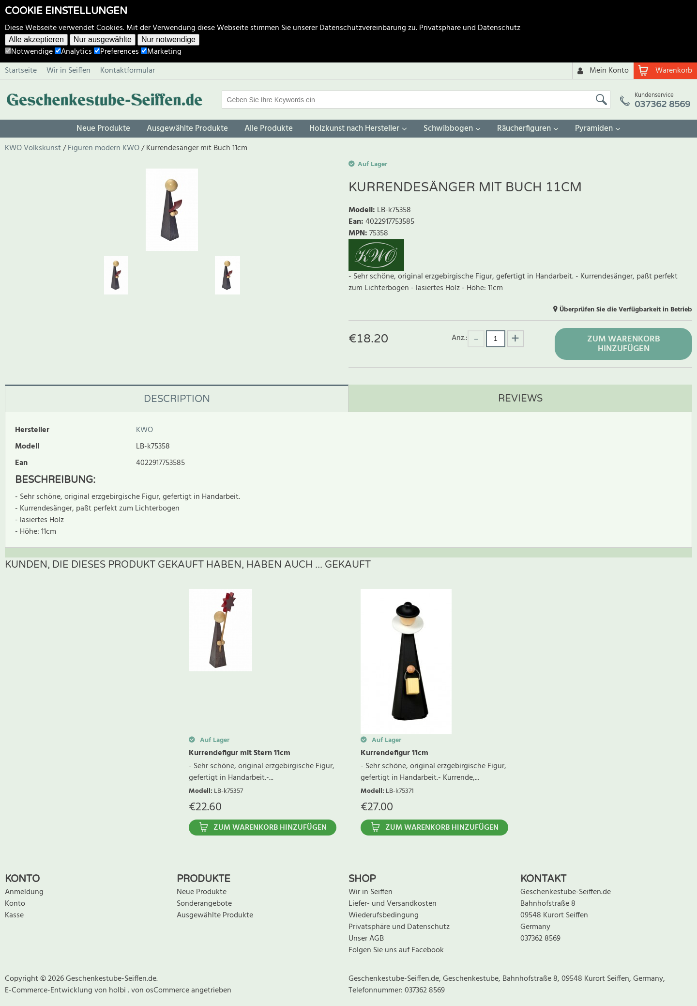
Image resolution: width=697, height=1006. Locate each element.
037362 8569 (540, 938)
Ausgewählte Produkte (187, 128)
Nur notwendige (168, 39)
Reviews (520, 398)
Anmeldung (24, 892)
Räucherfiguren (524, 128)
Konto (15, 904)
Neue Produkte (103, 128)
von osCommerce (161, 990)
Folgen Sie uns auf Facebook (396, 950)
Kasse (14, 915)
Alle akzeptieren (36, 39)
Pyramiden (594, 128)
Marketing (161, 52)
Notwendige (29, 52)
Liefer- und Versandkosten (392, 904)
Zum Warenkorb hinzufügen (623, 344)
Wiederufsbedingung (383, 915)
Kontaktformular (127, 70)
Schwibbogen (448, 128)
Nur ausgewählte (103, 39)
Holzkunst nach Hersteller (354, 128)
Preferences (116, 52)
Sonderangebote (204, 904)
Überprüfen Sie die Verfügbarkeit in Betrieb (626, 309)
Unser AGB (366, 938)
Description (177, 399)
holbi (118, 990)
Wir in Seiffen (68, 70)
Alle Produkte (268, 128)
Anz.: (460, 338)
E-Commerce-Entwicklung (49, 990)
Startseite (21, 70)
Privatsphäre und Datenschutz (469, 28)
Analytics (73, 52)
